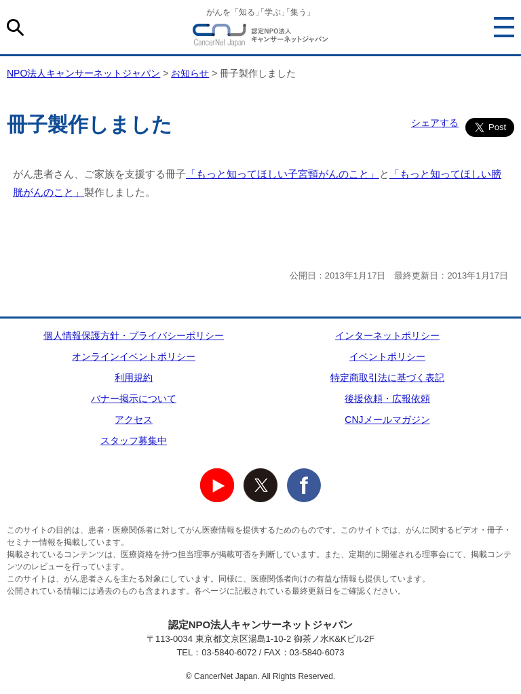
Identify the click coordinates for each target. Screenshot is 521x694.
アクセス (134, 419)
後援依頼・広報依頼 (387, 398)
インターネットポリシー (387, 335)
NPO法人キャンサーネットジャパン (260, 37)
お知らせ (190, 73)
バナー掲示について (133, 398)
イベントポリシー (387, 356)
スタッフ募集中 (133, 440)
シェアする (435, 122)
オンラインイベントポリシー (133, 356)
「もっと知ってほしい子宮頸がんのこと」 (282, 174)
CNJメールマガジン (387, 419)
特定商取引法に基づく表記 (387, 377)
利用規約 (134, 377)
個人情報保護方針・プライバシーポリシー (133, 335)
